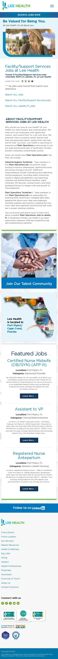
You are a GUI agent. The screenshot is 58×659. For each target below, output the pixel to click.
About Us (5, 583)
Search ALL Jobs (14, 94)
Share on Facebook (22, 81)
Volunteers (6, 574)
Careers (5, 562)
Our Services (7, 541)
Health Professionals (11, 566)
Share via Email (32, 81)
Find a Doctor (7, 532)
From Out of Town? (10, 579)
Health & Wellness (10, 549)
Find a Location (8, 537)
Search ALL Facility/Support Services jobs (28, 100)
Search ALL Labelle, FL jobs (20, 106)
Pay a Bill (5, 553)
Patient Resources (10, 545)
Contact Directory (10, 587)
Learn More (30, 397)
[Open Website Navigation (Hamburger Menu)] (52, 6)
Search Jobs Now (29, 14)
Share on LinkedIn (29, 81)
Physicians (6, 570)
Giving (4, 558)
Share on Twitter (25, 81)
